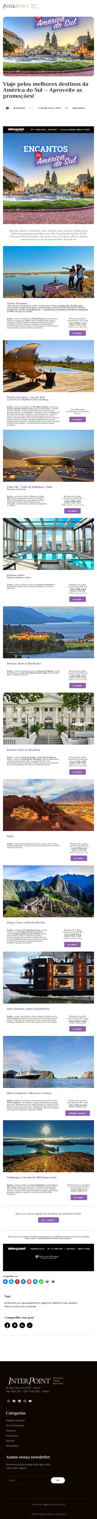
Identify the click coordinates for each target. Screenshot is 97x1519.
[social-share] (7, 1325)
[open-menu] (92, 6)
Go (57, 1480)
